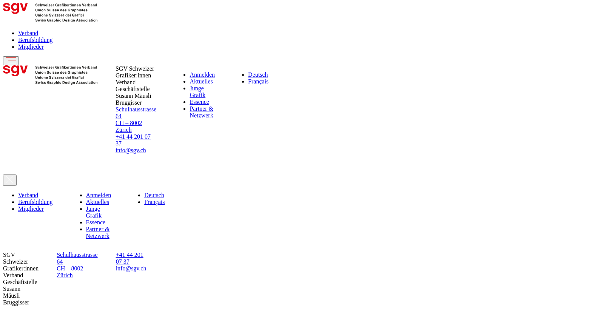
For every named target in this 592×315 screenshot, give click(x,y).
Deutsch (258, 74)
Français (258, 81)
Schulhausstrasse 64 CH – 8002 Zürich (136, 119)
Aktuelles (201, 81)
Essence (199, 102)
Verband (28, 33)
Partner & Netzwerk (201, 112)
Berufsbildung (35, 40)
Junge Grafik (197, 91)
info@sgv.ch (131, 150)
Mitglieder (31, 46)
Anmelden (202, 74)
